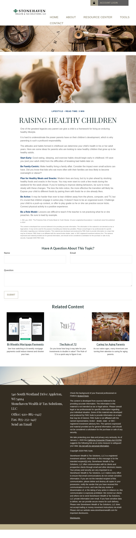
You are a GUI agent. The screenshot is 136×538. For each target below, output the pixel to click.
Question (8, 270)
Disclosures (75, 518)
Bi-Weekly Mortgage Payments (25, 344)
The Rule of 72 (68, 344)
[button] (71, 17)
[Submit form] (11, 295)
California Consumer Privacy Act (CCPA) (104, 440)
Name (7, 253)
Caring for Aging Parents (111, 344)
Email (73, 253)
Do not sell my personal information (94, 446)
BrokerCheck (83, 396)
